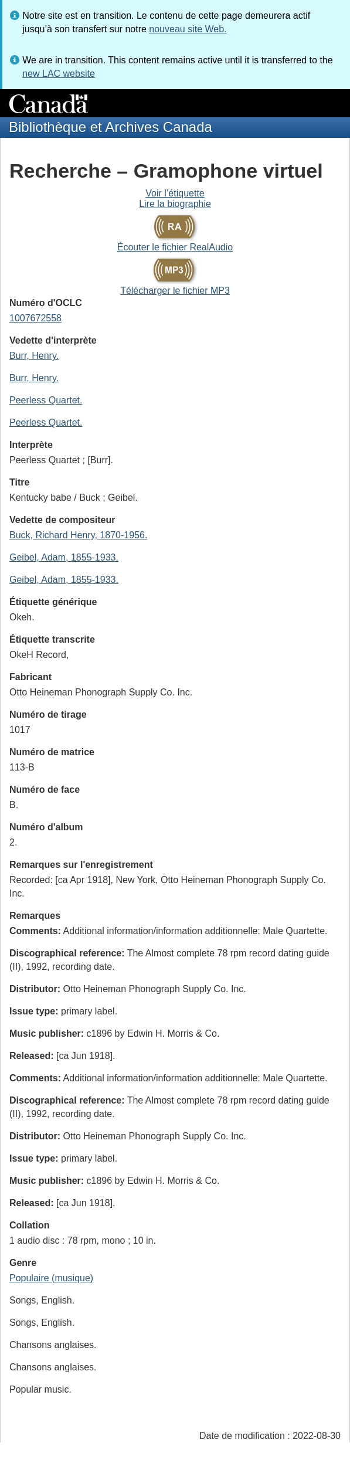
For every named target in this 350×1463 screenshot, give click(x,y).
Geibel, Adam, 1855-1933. (63, 557)
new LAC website (58, 74)
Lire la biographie (175, 204)
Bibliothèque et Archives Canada (110, 127)
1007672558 (35, 318)
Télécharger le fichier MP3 (175, 291)
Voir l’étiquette (175, 193)
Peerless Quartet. (46, 400)
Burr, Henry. (34, 356)
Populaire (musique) (51, 1278)
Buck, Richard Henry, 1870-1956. (78, 535)
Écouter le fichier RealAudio (175, 247)
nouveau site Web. (187, 29)
